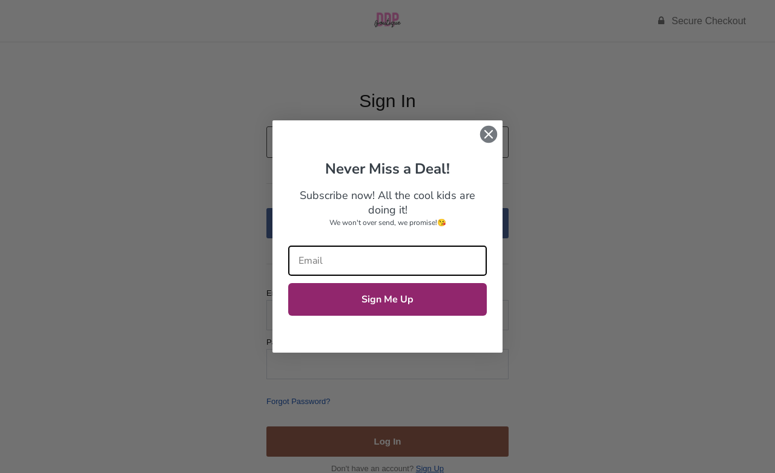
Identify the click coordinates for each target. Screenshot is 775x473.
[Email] (387, 261)
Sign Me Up (387, 299)
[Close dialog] (489, 134)
